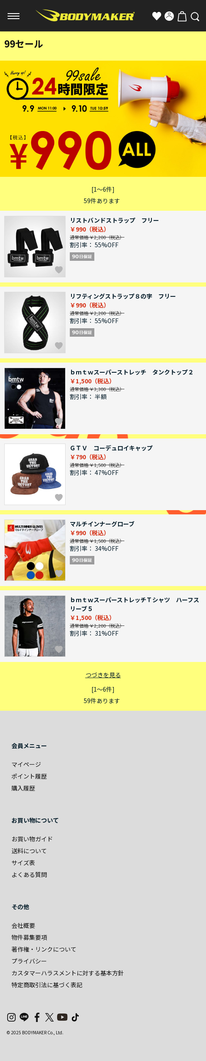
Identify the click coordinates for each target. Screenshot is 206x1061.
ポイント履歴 (29, 776)
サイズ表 (23, 862)
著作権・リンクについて (44, 949)
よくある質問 (29, 874)
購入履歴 (23, 788)
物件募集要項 (29, 937)
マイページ (26, 764)
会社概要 (23, 925)
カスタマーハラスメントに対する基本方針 (67, 973)
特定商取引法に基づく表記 (46, 984)
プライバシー (29, 961)
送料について (29, 850)
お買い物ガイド (32, 839)
